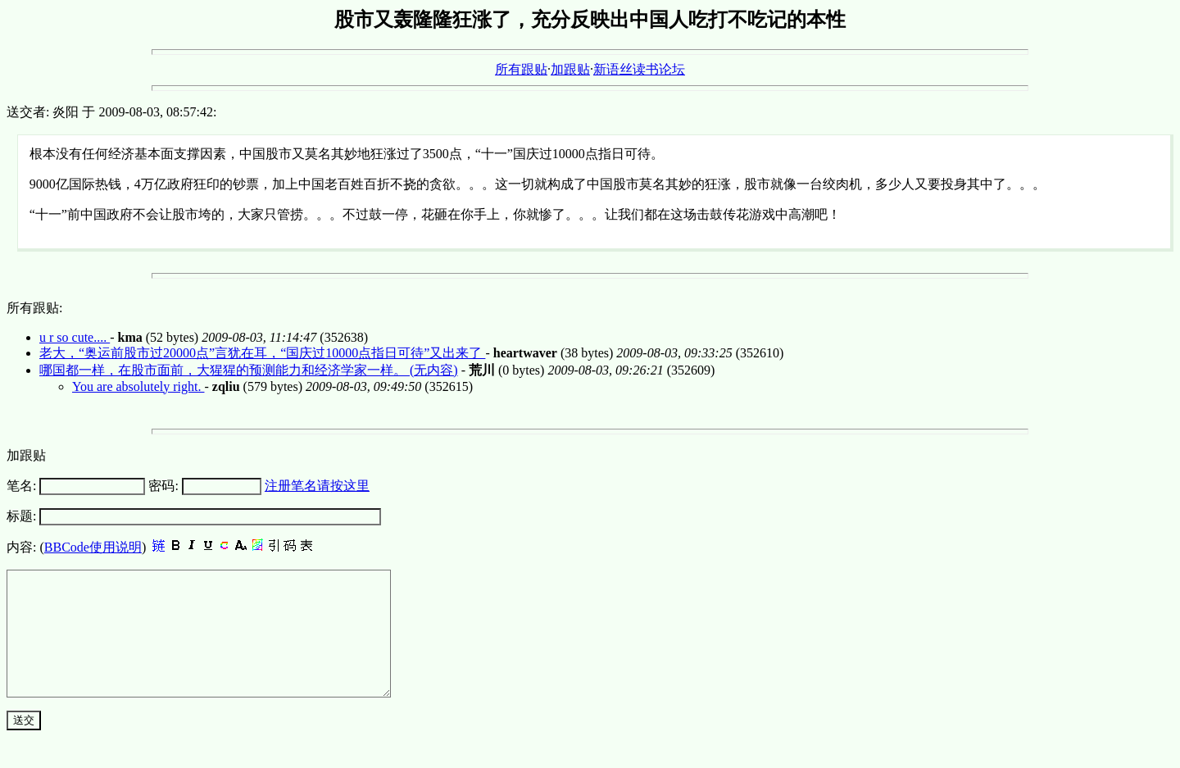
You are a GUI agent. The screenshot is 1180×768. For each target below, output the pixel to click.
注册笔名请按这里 (317, 486)
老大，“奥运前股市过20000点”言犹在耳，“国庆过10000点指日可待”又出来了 (262, 353)
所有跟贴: (34, 308)
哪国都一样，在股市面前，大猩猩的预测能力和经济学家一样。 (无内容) (248, 370)
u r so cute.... (74, 337)
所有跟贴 (521, 69)
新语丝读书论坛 (639, 69)
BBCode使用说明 (93, 547)
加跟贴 (570, 69)
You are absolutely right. (138, 386)
